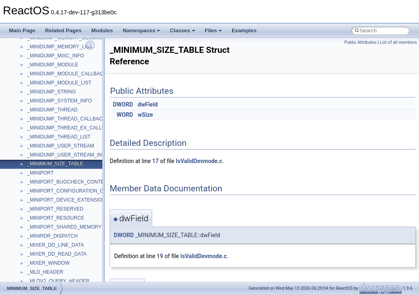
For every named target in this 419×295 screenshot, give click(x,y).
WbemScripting (43, 86)
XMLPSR (37, 131)
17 (155, 161)
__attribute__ (41, 258)
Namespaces (141, 30)
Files (213, 30)
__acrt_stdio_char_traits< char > (62, 203)
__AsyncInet (40, 249)
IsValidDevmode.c (199, 161)
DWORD (123, 104)
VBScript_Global (45, 50)
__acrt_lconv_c (43, 176)
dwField (148, 104)
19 (160, 256)
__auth (34, 267)
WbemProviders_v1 (48, 77)
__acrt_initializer (45, 167)
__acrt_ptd (38, 185)
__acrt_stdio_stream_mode (56, 222)
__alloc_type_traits (47, 240)
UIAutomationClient (48, 41)
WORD (125, 114)
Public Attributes (360, 42)
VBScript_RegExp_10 (50, 59)
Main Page (22, 30)
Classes (182, 30)
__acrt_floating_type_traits (56, 140)
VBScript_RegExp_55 (50, 68)
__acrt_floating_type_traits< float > (64, 158)
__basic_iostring (45, 276)
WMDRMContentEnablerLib (57, 113)
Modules (102, 30)
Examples (244, 30)
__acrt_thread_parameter (54, 231)
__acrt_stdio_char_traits (53, 194)
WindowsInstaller (45, 95)
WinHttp (36, 104)
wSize (145, 114)
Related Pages (63, 30)
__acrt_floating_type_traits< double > (67, 149)
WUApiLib (38, 122)
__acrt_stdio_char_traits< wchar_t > (66, 213)
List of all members (398, 42)
